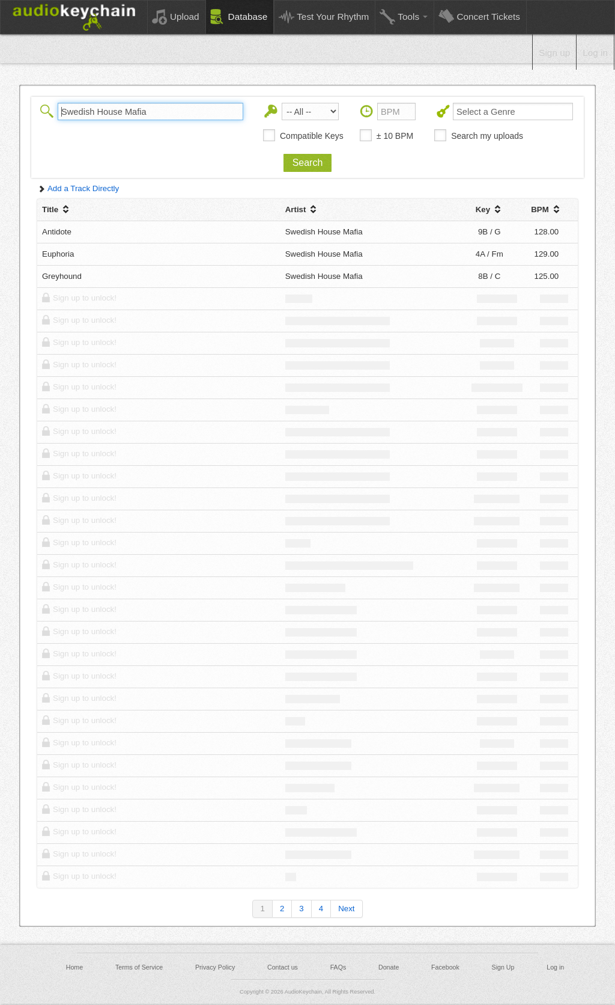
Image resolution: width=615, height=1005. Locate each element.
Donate (388, 967)
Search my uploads (487, 136)
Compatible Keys (312, 136)
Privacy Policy (215, 967)
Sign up (554, 52)
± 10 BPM (395, 136)
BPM (546, 209)
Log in (595, 52)
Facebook (445, 967)
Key (489, 209)
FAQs (338, 967)
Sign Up (503, 967)
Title (56, 209)
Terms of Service (139, 967)
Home (74, 967)
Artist (302, 209)
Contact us (282, 967)
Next (346, 908)
